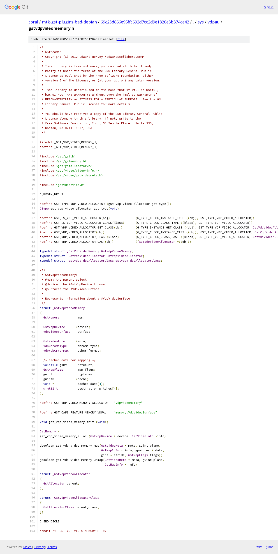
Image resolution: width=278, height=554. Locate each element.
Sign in (268, 7)
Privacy (39, 547)
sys (201, 22)
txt (259, 547)
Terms (52, 547)
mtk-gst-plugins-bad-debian (69, 22)
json (269, 547)
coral (33, 22)
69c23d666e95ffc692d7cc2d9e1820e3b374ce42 (145, 22)
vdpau (214, 22)
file (121, 39)
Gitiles (27, 547)
